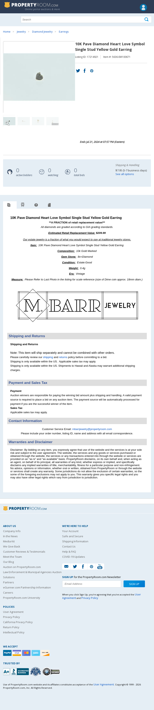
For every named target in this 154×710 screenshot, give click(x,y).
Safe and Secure (72, 536)
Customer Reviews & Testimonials (24, 551)
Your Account (70, 531)
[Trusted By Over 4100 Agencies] (36, 672)
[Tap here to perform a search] (146, 19)
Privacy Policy (11, 617)
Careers (8, 592)
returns (63, 357)
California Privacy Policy (18, 622)
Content (4, 52)
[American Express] (36, 653)
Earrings (64, 31)
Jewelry (21, 31)
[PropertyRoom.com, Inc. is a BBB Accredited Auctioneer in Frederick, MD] (16, 671)
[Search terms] (86, 19)
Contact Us (69, 546)
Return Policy (11, 627)
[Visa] (17, 653)
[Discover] (45, 653)
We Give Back (11, 546)
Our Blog (8, 562)
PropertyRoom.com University (21, 598)
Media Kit (9, 541)
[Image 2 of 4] (24, 121)
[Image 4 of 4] (52, 121)
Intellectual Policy (13, 632)
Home (6, 31)
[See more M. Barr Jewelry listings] (77, 327)
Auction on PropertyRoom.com (22, 567)
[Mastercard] (27, 653)
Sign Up (134, 584)
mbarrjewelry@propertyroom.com (92, 429)
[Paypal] (8, 653)
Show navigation (7, 19)
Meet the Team (12, 557)
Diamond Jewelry (42, 31)
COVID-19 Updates (73, 557)
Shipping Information (75, 541)
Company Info (12, 531)
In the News (10, 536)
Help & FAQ (69, 551)
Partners (8, 582)
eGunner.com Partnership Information (27, 587)
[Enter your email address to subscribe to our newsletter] (91, 583)
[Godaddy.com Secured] (51, 671)
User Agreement (13, 612)
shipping (48, 357)
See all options (125, 174)
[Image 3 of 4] (38, 121)
